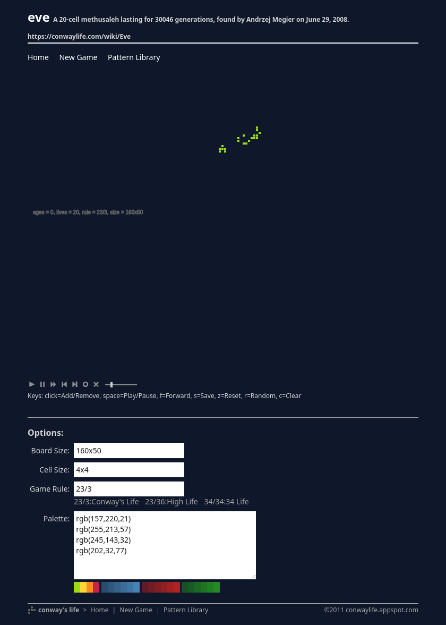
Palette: (57, 518)
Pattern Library (134, 57)
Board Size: (50, 450)
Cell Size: (54, 469)
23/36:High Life (171, 501)
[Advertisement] (223, 299)
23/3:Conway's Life (106, 501)
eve (39, 17)
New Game (78, 57)
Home (38, 57)
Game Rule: (50, 489)
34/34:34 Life (226, 501)
